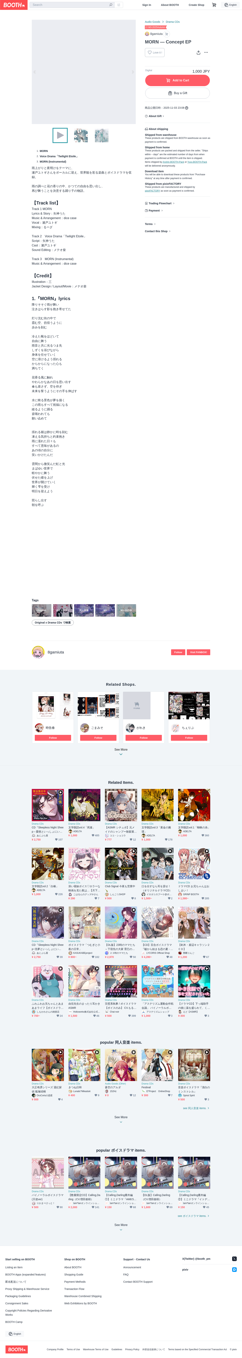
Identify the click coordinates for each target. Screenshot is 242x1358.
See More (121, 753)
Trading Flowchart (160, 203)
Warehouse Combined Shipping (83, 1296)
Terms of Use (73, 1349)
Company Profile (55, 1349)
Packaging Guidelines (18, 1296)
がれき (141, 727)
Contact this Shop (156, 231)
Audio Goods (152, 21)
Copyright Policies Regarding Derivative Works (28, 1312)
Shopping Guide (73, 1274)
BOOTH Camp (13, 1321)
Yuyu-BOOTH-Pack (197, 162)
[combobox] (72, 5)
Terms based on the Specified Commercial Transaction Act (197, 1349)
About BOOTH (170, 5)
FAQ (126, 1274)
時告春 (50, 727)
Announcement (132, 1267)
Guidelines (117, 1349)
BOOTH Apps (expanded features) (25, 1274)
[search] (111, 5)
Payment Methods (75, 1281)
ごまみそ (97, 727)
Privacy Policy (132, 1349)
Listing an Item (13, 1267)
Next (133, 72)
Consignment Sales (16, 1303)
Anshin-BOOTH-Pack (173, 162)
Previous (35, 72)
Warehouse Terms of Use (96, 1349)
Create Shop (196, 5)
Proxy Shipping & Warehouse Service (27, 1288)
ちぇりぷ (188, 727)
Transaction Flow (74, 1288)
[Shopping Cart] (214, 5)
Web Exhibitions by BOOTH (80, 1303)
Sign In (146, 5)
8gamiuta (56, 652)
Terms (149, 224)
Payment (154, 210)
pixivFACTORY (152, 191)
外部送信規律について (153, 1349)
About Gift (155, 116)
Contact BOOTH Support (138, 1281)
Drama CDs (173, 21)
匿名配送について (15, 1281)
